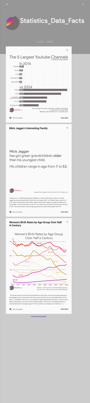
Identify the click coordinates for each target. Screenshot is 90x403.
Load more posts (38, 316)
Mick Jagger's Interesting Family (28, 128)
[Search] (83, 4)
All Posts (40, 42)
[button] (67, 50)
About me (50, 42)
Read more (64, 118)
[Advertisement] (78, 72)
